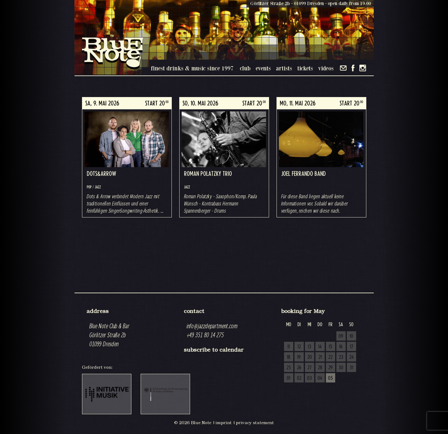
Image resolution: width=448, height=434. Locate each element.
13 (309, 347)
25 (288, 368)
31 (351, 368)
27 (309, 368)
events (263, 68)
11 (288, 347)
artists (284, 68)
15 (330, 347)
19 (299, 357)
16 (341, 347)
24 (351, 357)
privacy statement (255, 422)
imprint (223, 422)
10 (351, 336)
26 (299, 368)
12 (299, 347)
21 (320, 357)
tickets (305, 68)
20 (309, 357)
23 (341, 357)
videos (326, 68)
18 (288, 357)
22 (330, 357)
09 (340, 336)
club (245, 68)
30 (340, 368)
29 (330, 368)
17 (351, 347)
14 (320, 347)
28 (320, 368)
